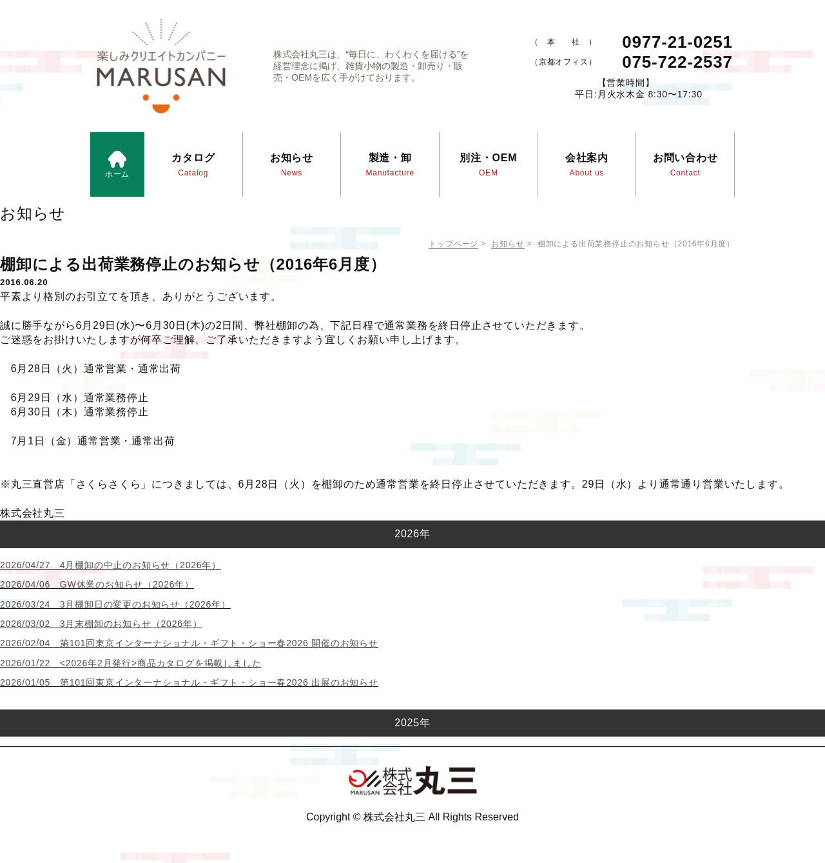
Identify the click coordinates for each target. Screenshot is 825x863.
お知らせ (507, 243)
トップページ (453, 243)
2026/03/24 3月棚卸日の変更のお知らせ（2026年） (115, 604)
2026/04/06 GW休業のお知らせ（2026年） (97, 584)
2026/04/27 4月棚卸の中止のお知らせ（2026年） (110, 565)
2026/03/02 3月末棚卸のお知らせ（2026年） (101, 624)
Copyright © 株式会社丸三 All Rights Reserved (412, 816)
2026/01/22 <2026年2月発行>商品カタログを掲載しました (130, 663)
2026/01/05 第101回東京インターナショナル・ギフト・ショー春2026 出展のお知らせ (189, 682)
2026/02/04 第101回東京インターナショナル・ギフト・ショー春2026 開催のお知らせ (189, 643)
